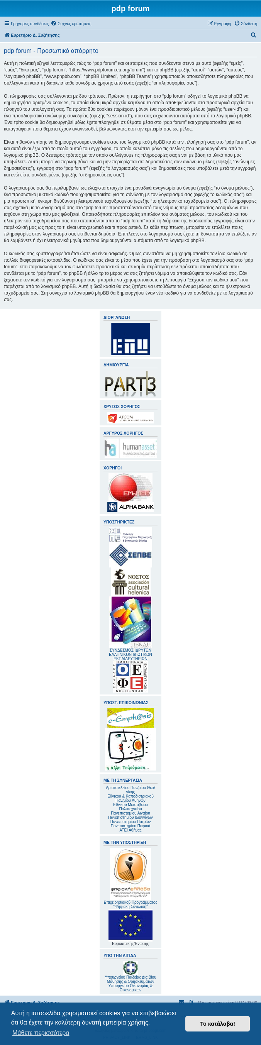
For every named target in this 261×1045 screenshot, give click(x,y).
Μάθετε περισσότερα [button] (40, 1033)
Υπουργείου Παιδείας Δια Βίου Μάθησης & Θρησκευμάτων (130, 979)
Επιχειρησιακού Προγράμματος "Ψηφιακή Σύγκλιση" (130, 878)
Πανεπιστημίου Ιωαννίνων (130, 817)
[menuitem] (71, 23)
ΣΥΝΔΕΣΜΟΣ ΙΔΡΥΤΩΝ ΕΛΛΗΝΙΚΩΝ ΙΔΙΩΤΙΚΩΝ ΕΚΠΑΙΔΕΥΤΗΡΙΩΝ (130, 654)
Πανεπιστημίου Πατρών (130, 822)
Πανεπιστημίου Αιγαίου (130, 813)
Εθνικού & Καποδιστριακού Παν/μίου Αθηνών (130, 798)
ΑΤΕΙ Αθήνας (130, 830)
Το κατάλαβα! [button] (217, 1024)
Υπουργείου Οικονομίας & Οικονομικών (130, 988)
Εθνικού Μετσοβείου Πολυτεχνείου (130, 807)
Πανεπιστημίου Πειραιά (130, 826)
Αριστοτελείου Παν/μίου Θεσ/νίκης (130, 790)
